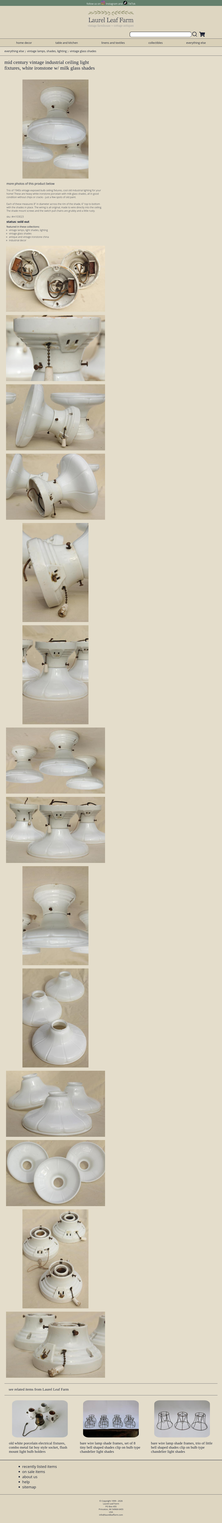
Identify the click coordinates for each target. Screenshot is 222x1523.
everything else (196, 43)
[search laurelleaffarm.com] (195, 34)
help (26, 1481)
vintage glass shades (83, 51)
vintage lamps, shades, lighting (47, 51)
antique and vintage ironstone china (29, 237)
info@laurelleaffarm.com (111, 1514)
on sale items (33, 1471)
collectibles (155, 43)
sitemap (29, 1486)
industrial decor (17, 240)
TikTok (131, 3)
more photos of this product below (30, 183)
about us (29, 1476)
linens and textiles (113, 43)
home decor (24, 43)
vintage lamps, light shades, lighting (28, 230)
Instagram (112, 3)
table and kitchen (66, 43)
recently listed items (39, 1466)
